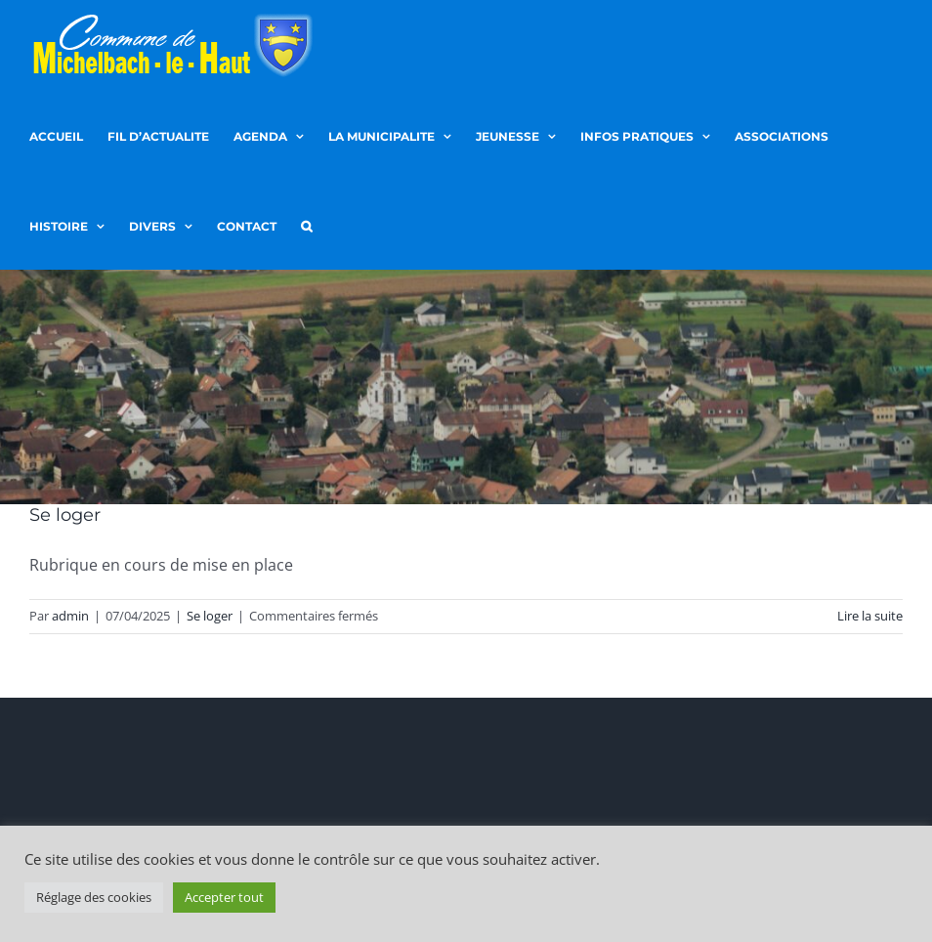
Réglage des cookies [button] (93, 897)
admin (70, 615)
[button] (306, 225)
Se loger (65, 515)
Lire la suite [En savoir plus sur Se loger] (870, 615)
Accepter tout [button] (224, 897)
